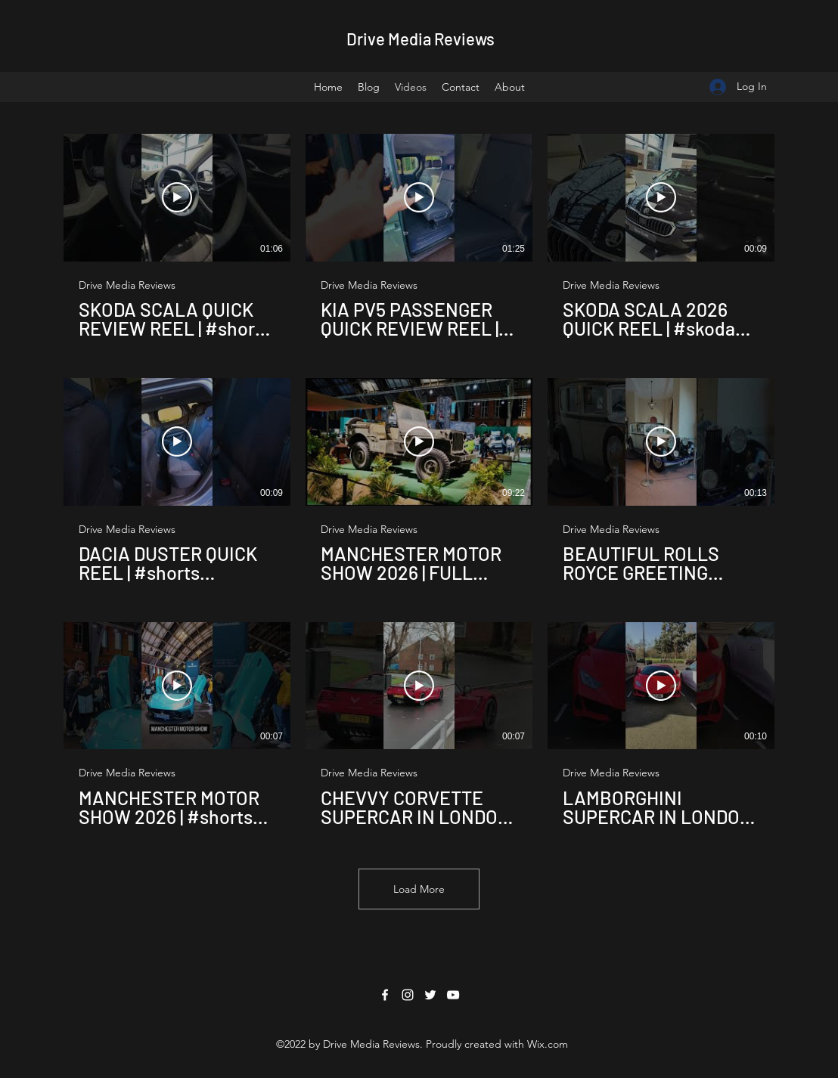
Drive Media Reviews (420, 38)
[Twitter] (430, 994)
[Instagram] (407, 994)
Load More (419, 889)
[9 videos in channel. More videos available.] (419, 481)
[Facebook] (385, 994)
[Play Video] (177, 197)
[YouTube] (453, 994)
